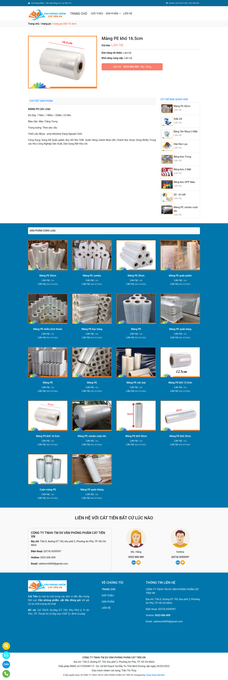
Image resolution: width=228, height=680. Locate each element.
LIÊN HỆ (127, 13)
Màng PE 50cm (182, 106)
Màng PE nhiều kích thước (47, 329)
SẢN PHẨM (112, 13)
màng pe (46, 23)
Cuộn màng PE (48, 489)
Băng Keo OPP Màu (184, 182)
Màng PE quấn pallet (180, 275)
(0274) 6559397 (52, 551)
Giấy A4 (178, 118)
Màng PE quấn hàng (180, 329)
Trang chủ (33, 23)
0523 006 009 (131, 66)
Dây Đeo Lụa (180, 144)
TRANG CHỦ (78, 13)
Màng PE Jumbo (92, 275)
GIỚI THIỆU (97, 13)
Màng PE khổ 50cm (136, 436)
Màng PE (136, 329)
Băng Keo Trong (182, 156)
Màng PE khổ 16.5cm (48, 436)
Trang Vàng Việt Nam (155, 675)
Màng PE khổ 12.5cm (180, 382)
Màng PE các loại (136, 382)
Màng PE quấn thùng (91, 489)
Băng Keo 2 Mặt (182, 169)
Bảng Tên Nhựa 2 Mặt (185, 131)
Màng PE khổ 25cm (180, 436)
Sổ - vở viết (180, 194)
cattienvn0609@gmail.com (53, 563)
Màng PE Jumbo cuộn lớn (92, 436)
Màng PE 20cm (136, 275)
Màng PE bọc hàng (92, 329)
